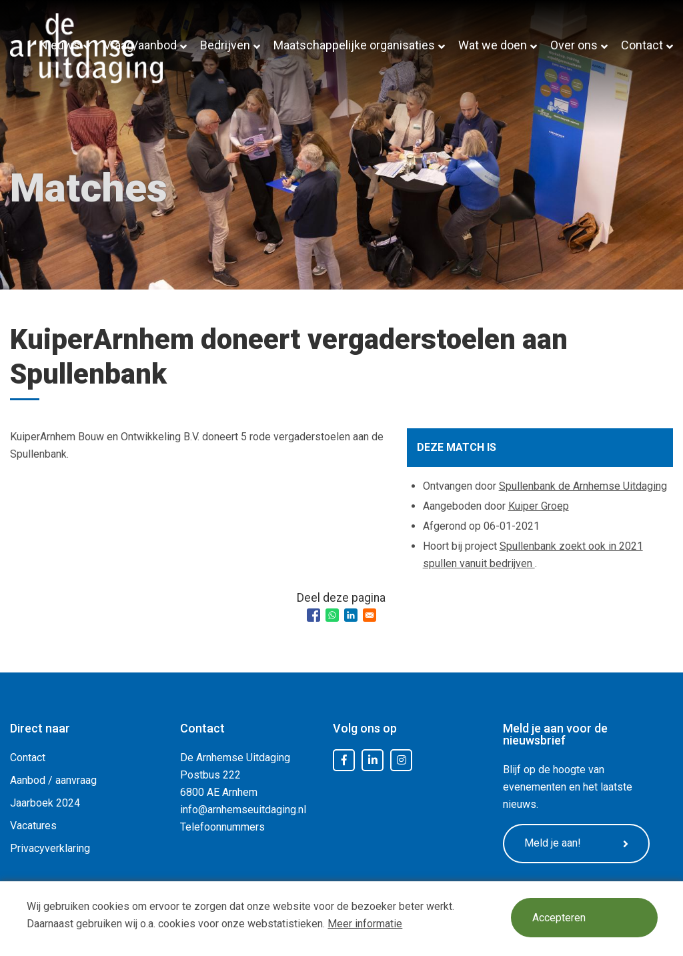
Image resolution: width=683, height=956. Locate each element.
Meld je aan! (576, 843)
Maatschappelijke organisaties (354, 45)
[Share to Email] (369, 615)
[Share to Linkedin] (351, 615)
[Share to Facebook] (313, 615)
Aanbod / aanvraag (53, 780)
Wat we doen (492, 45)
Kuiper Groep (538, 506)
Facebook (344, 761)
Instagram (401, 761)
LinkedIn (373, 761)
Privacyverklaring (50, 848)
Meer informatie (364, 923)
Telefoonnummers (222, 827)
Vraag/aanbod (140, 45)
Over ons (574, 45)
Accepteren (559, 917)
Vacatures (33, 825)
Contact (642, 45)
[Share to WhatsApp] (332, 615)
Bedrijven (225, 45)
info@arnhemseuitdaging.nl (243, 809)
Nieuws (59, 45)
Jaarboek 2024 (45, 803)
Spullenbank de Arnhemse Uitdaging (583, 486)
